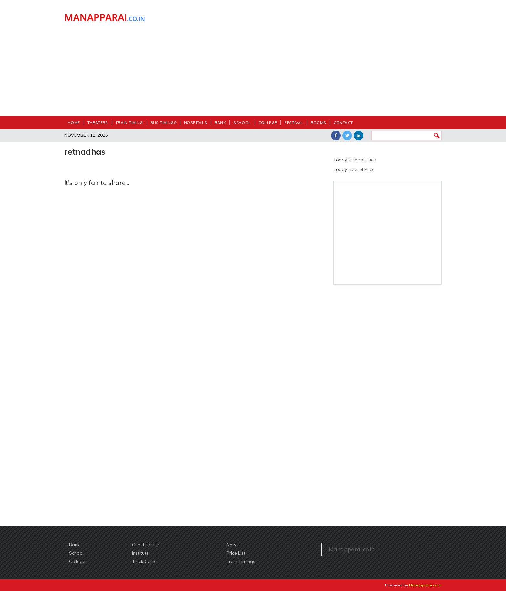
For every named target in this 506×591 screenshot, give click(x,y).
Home (74, 122)
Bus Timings (163, 122)
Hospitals (195, 122)
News (232, 544)
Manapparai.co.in (352, 549)
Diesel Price (362, 169)
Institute (140, 553)
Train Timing (129, 122)
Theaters (97, 122)
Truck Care (143, 561)
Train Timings (241, 561)
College (267, 122)
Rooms (318, 122)
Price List (236, 553)
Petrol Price (364, 160)
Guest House (145, 544)
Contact (343, 122)
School (242, 122)
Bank (220, 122)
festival (293, 122)
